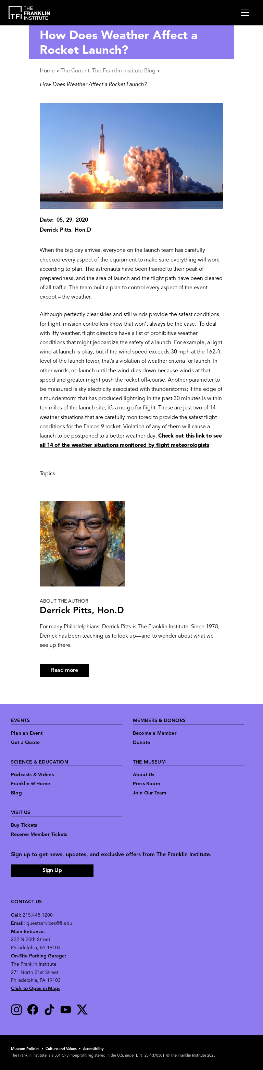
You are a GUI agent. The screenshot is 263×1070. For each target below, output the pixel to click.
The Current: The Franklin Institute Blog (108, 71)
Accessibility (93, 1049)
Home (47, 71)
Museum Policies (25, 1049)
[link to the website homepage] (29, 13)
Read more (70, 671)
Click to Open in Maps (35, 988)
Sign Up (52, 870)
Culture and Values (61, 1049)
